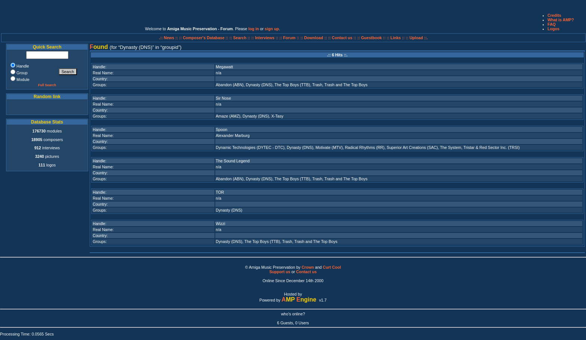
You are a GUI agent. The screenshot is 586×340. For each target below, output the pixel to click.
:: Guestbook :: (371, 37)
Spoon (221, 129)
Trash (317, 84)
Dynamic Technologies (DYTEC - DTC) (250, 147)
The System (450, 147)
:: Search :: (240, 37)
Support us (279, 271)
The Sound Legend (233, 161)
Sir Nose (223, 98)
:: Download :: (314, 37)
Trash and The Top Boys (345, 84)
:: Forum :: (290, 37)
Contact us (306, 271)
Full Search (47, 85)
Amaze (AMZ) (228, 116)
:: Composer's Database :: (204, 37)
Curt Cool (332, 267)
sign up (272, 28)
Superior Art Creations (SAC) (412, 147)
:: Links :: (396, 37)
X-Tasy (277, 116)
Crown (308, 267)
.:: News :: (169, 37)
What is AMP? (561, 20)
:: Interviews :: (265, 37)
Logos (553, 28)
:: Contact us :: (342, 37)
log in (253, 28)
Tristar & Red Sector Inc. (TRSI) (491, 147)
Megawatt (224, 67)
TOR (220, 192)
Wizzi (220, 223)
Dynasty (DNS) (259, 84)
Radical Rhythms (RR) (365, 147)
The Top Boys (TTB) (292, 84)
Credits (554, 15)
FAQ (552, 24)
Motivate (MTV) (329, 147)
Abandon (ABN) (230, 84)
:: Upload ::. (417, 37)
